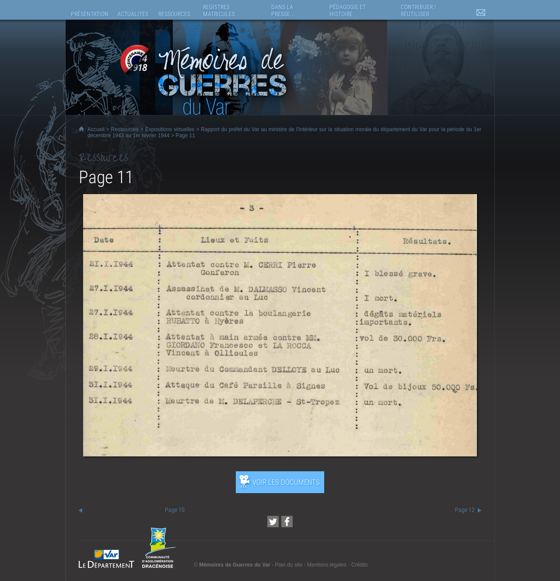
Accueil (96, 129)
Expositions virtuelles (170, 129)
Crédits (359, 565)
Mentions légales (326, 565)
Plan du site (289, 565)
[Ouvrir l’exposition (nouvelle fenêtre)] (280, 454)
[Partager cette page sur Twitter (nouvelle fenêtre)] (273, 521)
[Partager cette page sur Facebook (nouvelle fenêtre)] (287, 521)
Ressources (125, 129)
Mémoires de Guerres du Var (234, 565)
